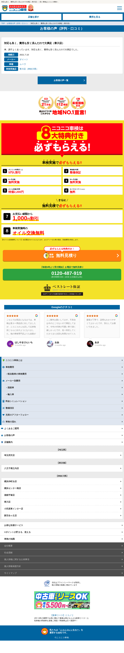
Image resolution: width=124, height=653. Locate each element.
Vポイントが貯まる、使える (17, 532)
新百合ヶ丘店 (10, 515)
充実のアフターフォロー (17, 415)
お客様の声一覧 (61, 80)
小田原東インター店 (13, 508)
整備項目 (10, 408)
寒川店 (7, 502)
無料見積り (66, 255)
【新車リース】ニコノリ (62, 615)
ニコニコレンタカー (69, 630)
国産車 (11, 387)
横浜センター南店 (12, 488)
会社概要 (8, 546)
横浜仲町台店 (10, 481)
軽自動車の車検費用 (17, 374)
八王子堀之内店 (11, 468)
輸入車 (11, 394)
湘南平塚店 (9, 495)
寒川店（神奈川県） (29, 69)
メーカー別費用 (13, 380)
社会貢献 (8, 552)
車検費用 (10, 367)
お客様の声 (9, 435)
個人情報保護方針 (12, 566)
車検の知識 (9, 539)
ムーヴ (23, 64)
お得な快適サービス (13, 525)
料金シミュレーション (16, 401)
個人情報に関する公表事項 (16, 559)
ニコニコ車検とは (14, 360)
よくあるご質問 (11, 428)
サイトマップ (10, 573)
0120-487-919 (66, 274)
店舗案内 (8, 442)
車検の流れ (11, 421)
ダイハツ (24, 59)
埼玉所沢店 (9, 455)
